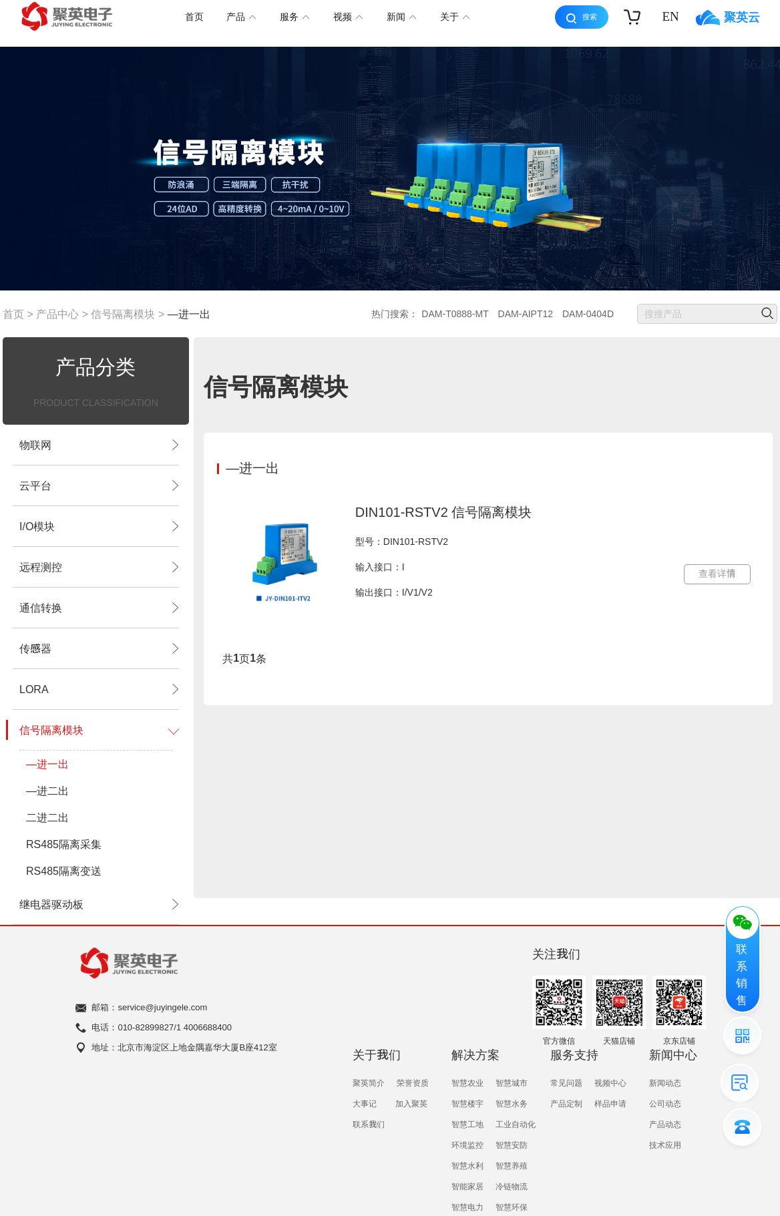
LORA (95, 689)
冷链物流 (512, 1186)
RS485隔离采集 (64, 844)
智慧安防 (512, 1145)
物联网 (95, 445)
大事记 (365, 1103)
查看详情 (717, 573)
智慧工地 (467, 1124)
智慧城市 (512, 1082)
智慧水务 (512, 1103)
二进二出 (47, 817)
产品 (241, 18)
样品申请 (610, 1103)
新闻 (401, 18)
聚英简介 (369, 1082)
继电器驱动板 (95, 904)
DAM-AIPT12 (525, 314)
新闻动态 (665, 1082)
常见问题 (566, 1082)
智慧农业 (467, 1082)
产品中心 (57, 314)
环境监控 (467, 1145)
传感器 (95, 648)
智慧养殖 (512, 1165)
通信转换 (95, 608)
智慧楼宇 (467, 1103)
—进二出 (47, 790)
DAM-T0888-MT (454, 314)
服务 (294, 18)
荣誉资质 (413, 1082)
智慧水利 (467, 1165)
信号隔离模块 (123, 314)
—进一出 (189, 314)
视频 (348, 18)
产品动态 (665, 1124)
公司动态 (665, 1103)
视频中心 (610, 1082)
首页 (194, 16)
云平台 (95, 485)
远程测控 (95, 567)
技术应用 (665, 1145)
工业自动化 (516, 1124)
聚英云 (728, 17)
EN (670, 16)
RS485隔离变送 (64, 870)
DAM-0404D (588, 314)
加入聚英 (411, 1103)
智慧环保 (512, 1207)
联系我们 (369, 1124)
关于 (454, 18)
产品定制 (566, 1103)
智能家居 (467, 1186)
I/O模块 (95, 526)
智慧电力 (467, 1207)
